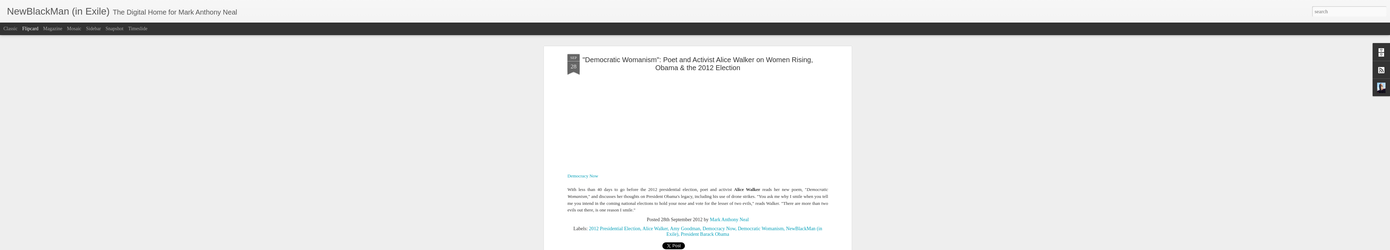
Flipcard (30, 28)
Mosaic (74, 28)
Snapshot (114, 28)
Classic (10, 28)
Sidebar (93, 28)
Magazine (52, 28)
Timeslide (138, 28)
